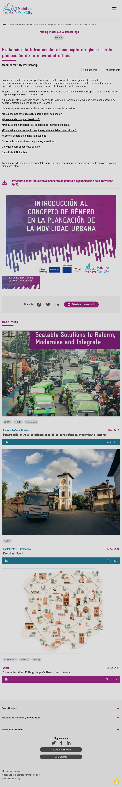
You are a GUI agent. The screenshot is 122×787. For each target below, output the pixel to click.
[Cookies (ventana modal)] (116, 781)
